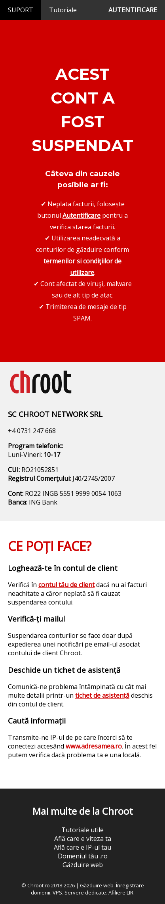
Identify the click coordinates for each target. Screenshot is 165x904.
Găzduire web (83, 864)
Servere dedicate (85, 892)
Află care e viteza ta (82, 838)
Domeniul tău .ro (83, 856)
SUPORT (20, 10)
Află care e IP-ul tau (82, 847)
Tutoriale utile (82, 829)
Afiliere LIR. (121, 892)
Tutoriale (63, 10)
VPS (57, 892)
